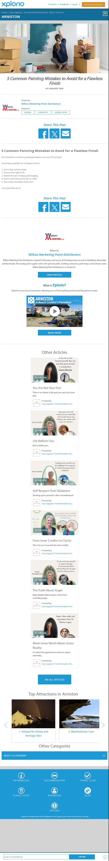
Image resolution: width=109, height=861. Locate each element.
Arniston (11, 16)
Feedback (64, 4)
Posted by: (26, 100)
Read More (54, 332)
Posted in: (25, 108)
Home (4, 12)
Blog (52, 12)
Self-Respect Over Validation (51, 491)
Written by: (54, 250)
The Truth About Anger (48, 590)
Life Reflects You (43, 441)
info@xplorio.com (49, 817)
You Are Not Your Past (47, 388)
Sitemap (85, 817)
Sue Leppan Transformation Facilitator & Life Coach (57, 403)
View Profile (54, 274)
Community (43, 112)
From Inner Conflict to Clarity (52, 540)
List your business (93, 4)
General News (61, 112)
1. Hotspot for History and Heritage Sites (33, 733)
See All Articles (54, 679)
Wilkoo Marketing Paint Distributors (41, 103)
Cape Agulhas (15, 12)
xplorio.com (61, 817)
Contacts (52, 4)
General (59, 12)
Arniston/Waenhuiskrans (36, 12)
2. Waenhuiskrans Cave (81, 731)
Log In (75, 4)
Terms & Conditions (74, 817)
